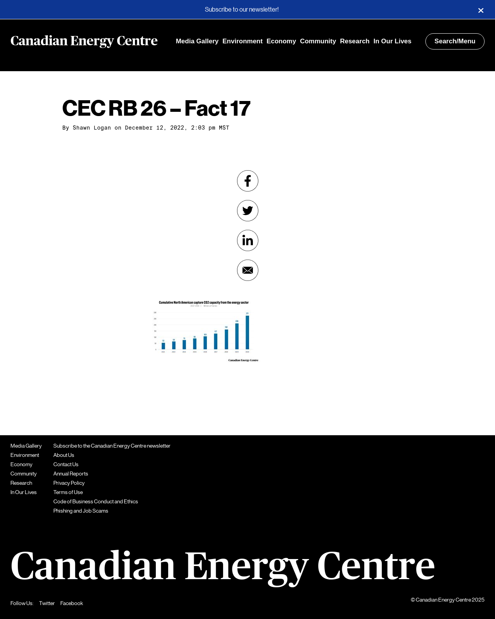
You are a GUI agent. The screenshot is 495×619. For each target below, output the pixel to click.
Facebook (71, 603)
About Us (63, 455)
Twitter (47, 603)
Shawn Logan (92, 127)
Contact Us (66, 464)
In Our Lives (392, 41)
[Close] (481, 10)
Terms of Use (68, 492)
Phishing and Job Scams (80, 510)
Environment (242, 41)
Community (318, 41)
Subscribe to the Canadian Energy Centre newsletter (112, 445)
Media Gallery (197, 41)
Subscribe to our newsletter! (242, 10)
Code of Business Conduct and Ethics (95, 501)
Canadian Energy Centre (84, 41)
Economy (281, 41)
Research (355, 41)
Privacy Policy (69, 483)
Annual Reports (70, 473)
